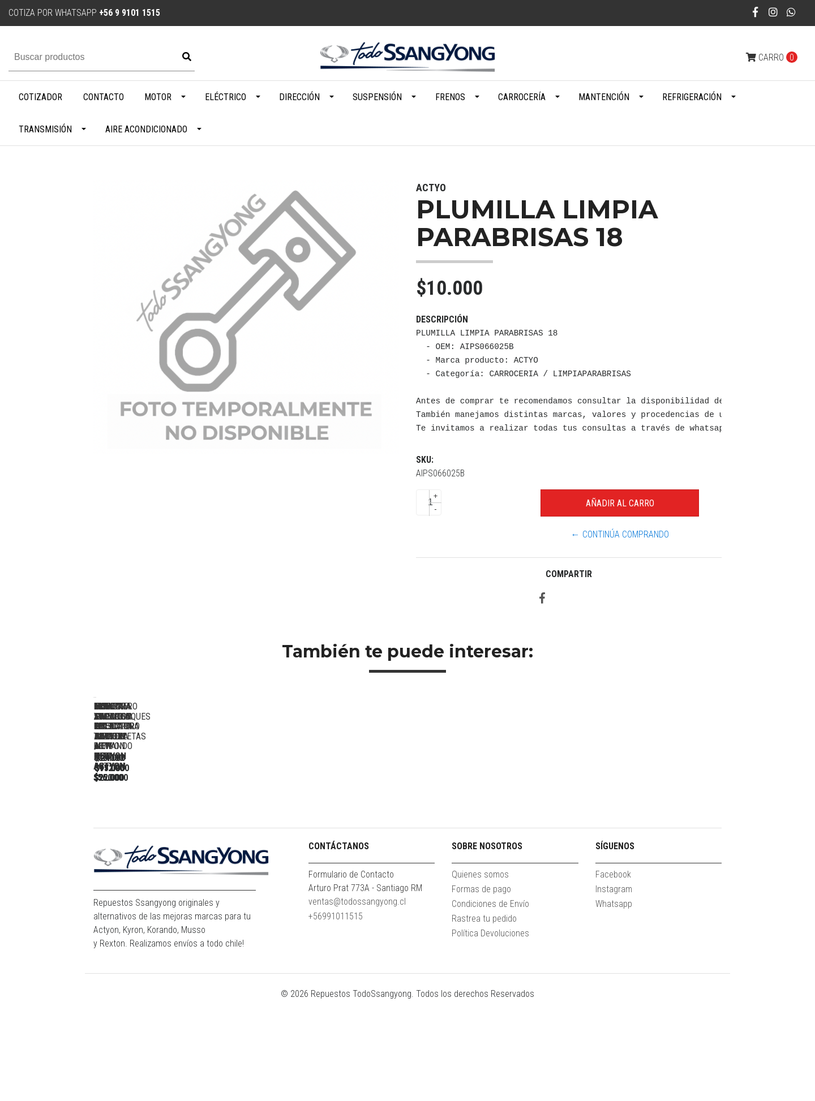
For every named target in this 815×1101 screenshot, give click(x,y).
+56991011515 (335, 1016)
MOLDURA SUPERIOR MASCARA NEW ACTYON (331, 861)
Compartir (569, 574)
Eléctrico (225, 97)
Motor (157, 97)
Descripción (442, 319)
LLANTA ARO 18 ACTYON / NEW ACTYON (490, 856)
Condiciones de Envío (490, 1004)
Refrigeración (692, 97)
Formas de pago (481, 989)
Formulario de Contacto (351, 974)
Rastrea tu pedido (484, 1018)
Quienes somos (480, 974)
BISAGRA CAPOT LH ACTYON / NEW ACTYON (648, 861)
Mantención (603, 97)
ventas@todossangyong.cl (357, 1001)
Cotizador (40, 97)
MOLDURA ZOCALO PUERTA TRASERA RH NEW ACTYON (172, 861)
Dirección (299, 97)
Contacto (103, 97)
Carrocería (522, 97)
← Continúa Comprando (620, 534)
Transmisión (45, 129)
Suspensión (377, 97)
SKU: (425, 459)
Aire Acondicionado (146, 129)
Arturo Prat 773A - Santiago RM (365, 988)
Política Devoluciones (490, 1033)
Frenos (450, 97)
